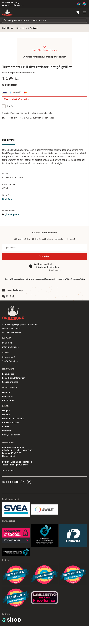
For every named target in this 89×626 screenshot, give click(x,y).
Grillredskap (21, 28)
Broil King (7, 199)
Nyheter (6, 414)
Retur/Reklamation (11, 435)
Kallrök (5, 426)
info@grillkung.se (10, 347)
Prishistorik (9, 85)
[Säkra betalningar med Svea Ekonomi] (16, 509)
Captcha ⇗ (55, 270)
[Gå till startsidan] (7, 12)
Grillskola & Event (10, 422)
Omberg (6, 392)
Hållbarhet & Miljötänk (13, 418)
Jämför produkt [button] (12, 214)
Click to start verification (47, 267)
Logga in (6, 410)
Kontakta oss (8, 374)
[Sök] (44, 20)
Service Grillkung (10, 382)
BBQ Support (8, 400)
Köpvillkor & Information (13, 378)
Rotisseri (34, 28)
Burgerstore (7, 396)
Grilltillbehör (7, 28)
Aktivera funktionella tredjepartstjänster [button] (44, 56)
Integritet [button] (6, 431)
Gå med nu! (44, 256)
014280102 (7, 343)
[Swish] (44, 509)
